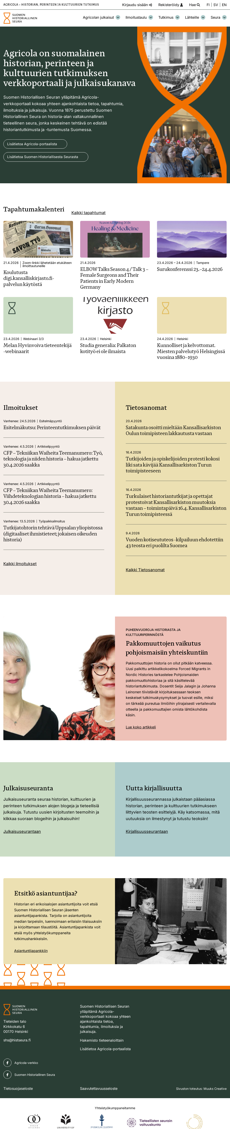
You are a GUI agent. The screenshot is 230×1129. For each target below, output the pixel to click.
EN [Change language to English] (224, 5)
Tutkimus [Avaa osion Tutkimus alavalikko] (169, 17)
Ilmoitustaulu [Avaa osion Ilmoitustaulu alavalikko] (139, 17)
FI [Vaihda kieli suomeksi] (207, 5)
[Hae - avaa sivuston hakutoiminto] (193, 5)
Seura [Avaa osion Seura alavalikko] (219, 17)
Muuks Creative (215, 1089)
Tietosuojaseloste (18, 1088)
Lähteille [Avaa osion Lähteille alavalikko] (195, 17)
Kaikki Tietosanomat (145, 570)
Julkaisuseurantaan (22, 831)
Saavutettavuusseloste (98, 1088)
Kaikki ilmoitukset (20, 564)
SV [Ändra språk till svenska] (215, 5)
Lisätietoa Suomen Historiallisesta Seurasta (43, 157)
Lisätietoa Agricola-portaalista (32, 144)
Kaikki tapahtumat (88, 213)
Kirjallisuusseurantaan (147, 831)
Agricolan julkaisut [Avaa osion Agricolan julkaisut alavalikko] (101, 17)
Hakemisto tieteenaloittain (102, 1040)
